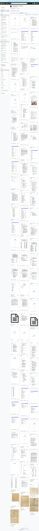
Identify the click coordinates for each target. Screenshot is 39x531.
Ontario (5, 73)
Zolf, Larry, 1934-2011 (5, 53)
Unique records (5, 9)
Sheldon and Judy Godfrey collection (5, 23)
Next (28, 529)
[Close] (38, 1)
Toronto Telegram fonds (5, 33)
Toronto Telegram (5, 43)
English (5, 11)
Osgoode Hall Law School (5, 48)
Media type (3, 93)
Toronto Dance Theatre (5, 62)
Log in (37, 3)
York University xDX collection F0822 (5, 17)
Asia (5, 77)
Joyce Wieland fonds (5, 27)
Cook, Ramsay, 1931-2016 (5, 51)
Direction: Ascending (35, 14)
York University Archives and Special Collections (5, 45)
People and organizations (3, 65)
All (1, 15)
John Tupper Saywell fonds (5, 25)
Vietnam (5, 82)
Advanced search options (15, 10)
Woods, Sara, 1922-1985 (5, 60)
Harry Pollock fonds (5, 31)
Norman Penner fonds (5, 35)
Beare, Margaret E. (5, 57)
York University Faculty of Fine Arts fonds (5, 20)
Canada (5, 71)
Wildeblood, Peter (5, 58)
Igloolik (5, 84)
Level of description (4, 90)
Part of (2, 13)
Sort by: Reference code (28, 14)
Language (2, 7)
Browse (7, 3)
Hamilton (5, 76)
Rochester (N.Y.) (5, 79)
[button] (33, 3)
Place (2, 68)
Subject (2, 87)
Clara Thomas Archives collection (5, 37)
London (5, 81)
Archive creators (4, 39)
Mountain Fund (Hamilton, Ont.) (5, 55)
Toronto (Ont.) (5, 85)
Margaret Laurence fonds (5, 29)
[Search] (19, 3)
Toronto (5, 74)
